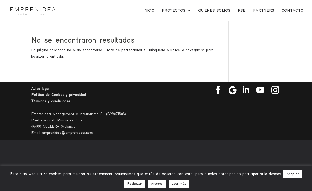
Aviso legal (40, 89)
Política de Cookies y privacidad (58, 95)
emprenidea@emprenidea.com (67, 133)
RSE (242, 10)
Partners (263, 10)
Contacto (293, 10)
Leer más (179, 183)
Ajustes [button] (156, 183)
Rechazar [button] (134, 183)
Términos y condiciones (50, 101)
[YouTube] (260, 90)
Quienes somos (214, 10)
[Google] (232, 90)
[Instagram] (275, 90)
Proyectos (174, 10)
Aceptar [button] (293, 174)
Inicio (149, 10)
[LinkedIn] (246, 90)
